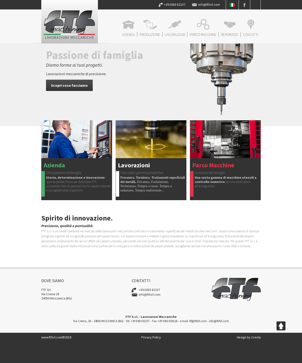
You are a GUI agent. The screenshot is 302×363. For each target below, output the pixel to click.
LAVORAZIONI (175, 28)
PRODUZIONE (150, 28)
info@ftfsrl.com (209, 4)
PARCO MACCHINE (203, 28)
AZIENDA (128, 28)
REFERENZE (229, 28)
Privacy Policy (151, 337)
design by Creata (249, 337)
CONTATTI (250, 28)
